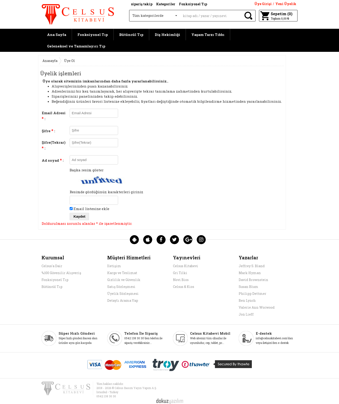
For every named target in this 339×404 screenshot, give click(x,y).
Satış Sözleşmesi (121, 286)
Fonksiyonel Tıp (92, 34)
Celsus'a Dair (52, 266)
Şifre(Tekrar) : (53, 145)
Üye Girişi (263, 4)
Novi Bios (181, 280)
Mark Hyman (250, 273)
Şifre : (48, 130)
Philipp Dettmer (252, 293)
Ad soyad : (53, 160)
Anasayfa (49, 61)
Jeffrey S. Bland (252, 266)
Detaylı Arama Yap (122, 300)
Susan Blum (248, 286)
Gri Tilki (180, 273)
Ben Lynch (247, 300)
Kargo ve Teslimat (122, 273)
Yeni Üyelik (285, 4)
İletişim (114, 266)
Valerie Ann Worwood (257, 307)
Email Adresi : (53, 116)
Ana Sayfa (56, 34)
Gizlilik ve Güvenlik (123, 280)
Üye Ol (69, 61)
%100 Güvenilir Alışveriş (61, 273)
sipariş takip (141, 4)
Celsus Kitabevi (185, 266)
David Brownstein (253, 280)
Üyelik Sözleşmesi (123, 293)
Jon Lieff (246, 314)
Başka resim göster (87, 170)
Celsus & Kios (183, 286)
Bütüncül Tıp (131, 34)
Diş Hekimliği (167, 34)
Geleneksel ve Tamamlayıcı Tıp (76, 46)
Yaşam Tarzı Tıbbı (207, 34)
